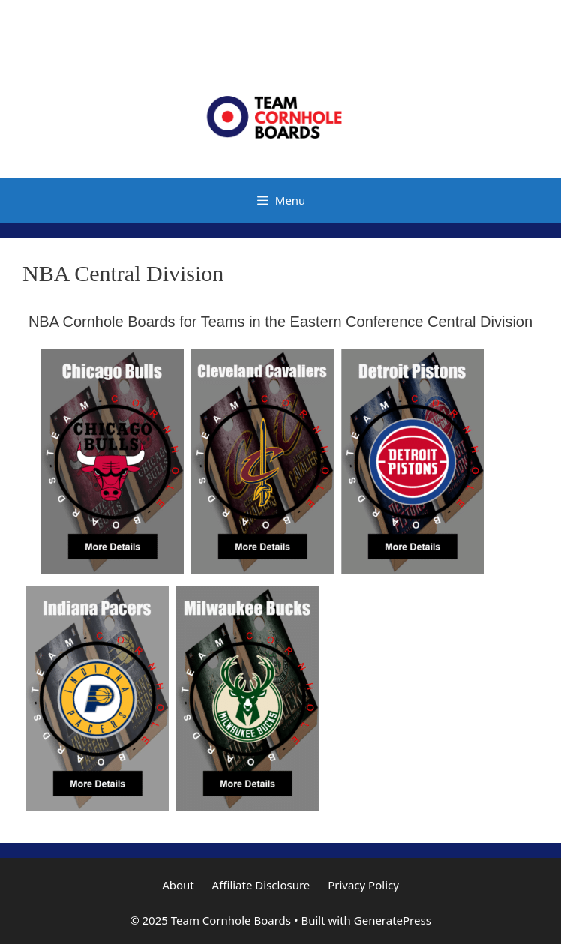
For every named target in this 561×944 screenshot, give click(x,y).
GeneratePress (392, 920)
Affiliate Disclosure (261, 884)
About (178, 884)
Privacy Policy (363, 884)
